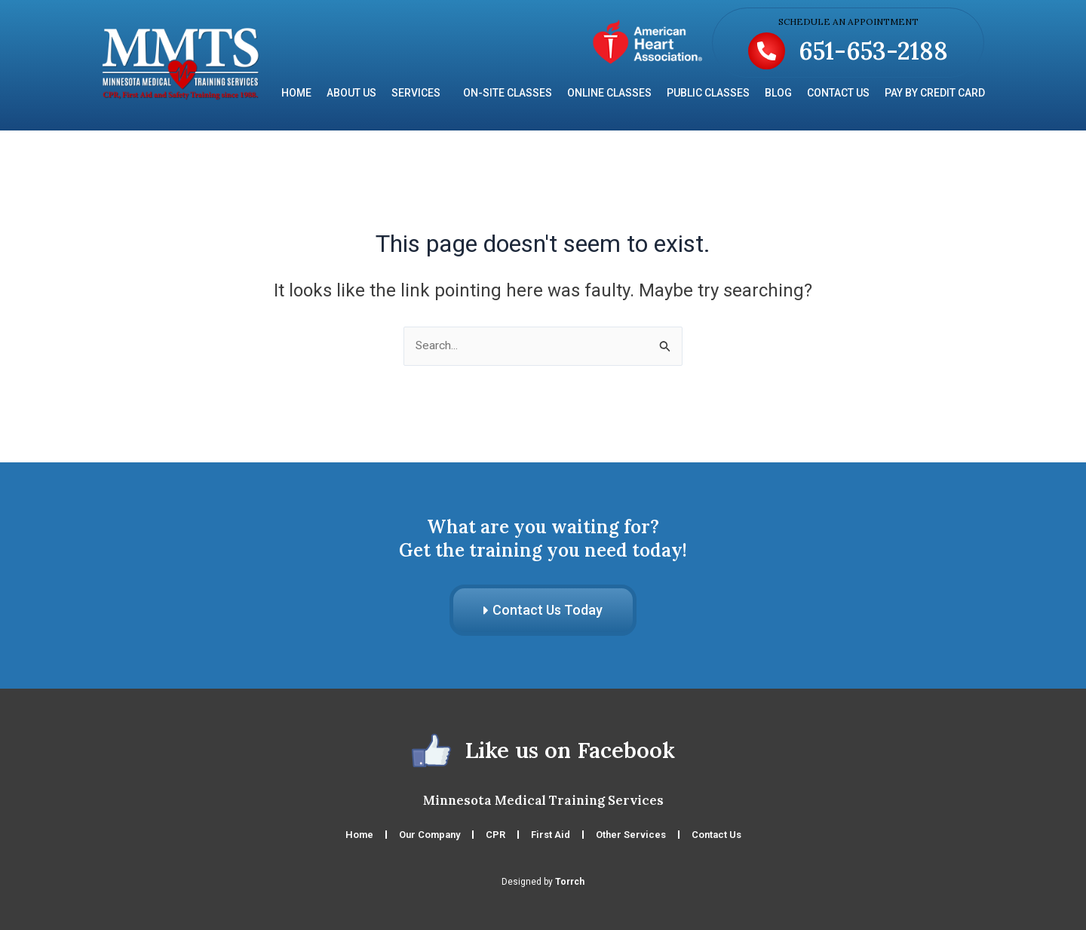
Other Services (631, 834)
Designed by (543, 881)
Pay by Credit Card (935, 93)
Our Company (429, 834)
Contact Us (838, 93)
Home (296, 93)
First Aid (550, 834)
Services (419, 92)
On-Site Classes (507, 93)
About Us (351, 93)
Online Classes (609, 93)
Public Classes (708, 93)
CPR (495, 834)
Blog (778, 93)
